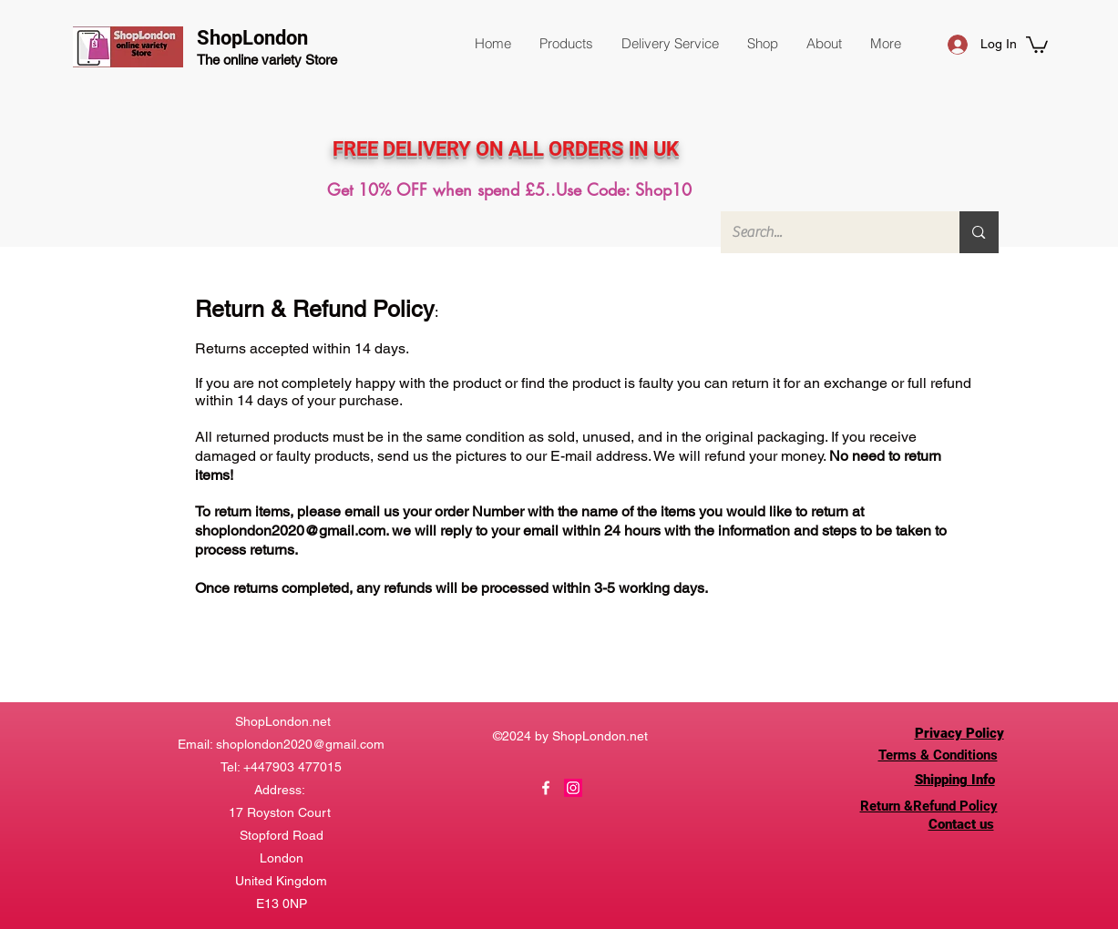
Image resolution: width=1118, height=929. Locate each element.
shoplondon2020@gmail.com (290, 530)
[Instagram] (573, 788)
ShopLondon (252, 37)
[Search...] (827, 232)
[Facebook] (546, 788)
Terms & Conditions (938, 755)
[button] (566, 43)
